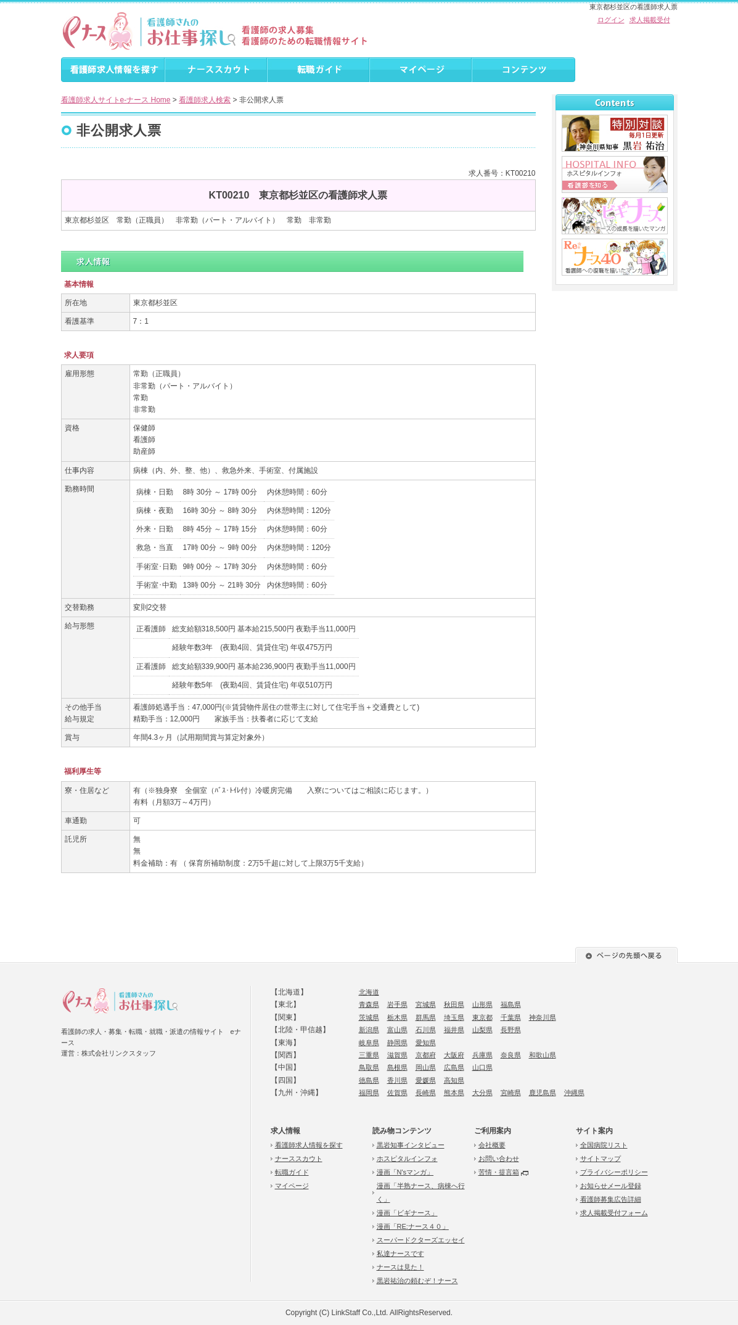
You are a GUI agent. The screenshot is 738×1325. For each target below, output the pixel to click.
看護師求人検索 (205, 100)
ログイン (611, 19)
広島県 (454, 1067)
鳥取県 (369, 1067)
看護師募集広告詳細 (610, 1199)
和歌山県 (542, 1055)
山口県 (482, 1067)
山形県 (482, 1004)
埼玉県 (454, 1017)
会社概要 (492, 1145)
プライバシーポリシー (614, 1172)
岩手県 (397, 1004)
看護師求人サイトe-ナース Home (116, 100)
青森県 (369, 1004)
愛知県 (426, 1042)
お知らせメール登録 (610, 1185)
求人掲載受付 (649, 19)
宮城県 (426, 1004)
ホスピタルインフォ (407, 1158)
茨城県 (369, 1017)
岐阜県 (369, 1042)
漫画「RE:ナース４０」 (413, 1226)
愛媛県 (426, 1080)
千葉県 (511, 1017)
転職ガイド (292, 1172)
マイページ (292, 1185)
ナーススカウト (298, 1158)
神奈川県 (542, 1017)
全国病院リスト (604, 1145)
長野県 (511, 1029)
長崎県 (426, 1092)
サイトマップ (600, 1158)
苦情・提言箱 (498, 1172)
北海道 (369, 992)
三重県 (369, 1055)
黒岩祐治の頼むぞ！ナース (417, 1280)
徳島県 (369, 1080)
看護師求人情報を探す (309, 1145)
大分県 (482, 1092)
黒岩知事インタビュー (411, 1145)
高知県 (454, 1080)
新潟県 (369, 1029)
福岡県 (369, 1092)
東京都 (482, 1017)
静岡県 (397, 1042)
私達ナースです (400, 1253)
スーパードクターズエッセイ (421, 1240)
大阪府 (454, 1055)
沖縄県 (574, 1092)
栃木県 (397, 1017)
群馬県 (426, 1017)
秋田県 (454, 1004)
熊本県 (454, 1092)
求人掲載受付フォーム (614, 1212)
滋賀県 (397, 1055)
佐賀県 (397, 1092)
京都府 (426, 1055)
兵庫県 (482, 1055)
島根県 (397, 1067)
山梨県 (482, 1029)
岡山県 (426, 1067)
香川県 (397, 1080)
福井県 (454, 1029)
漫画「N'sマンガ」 (405, 1172)
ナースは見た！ (400, 1267)
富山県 (397, 1029)
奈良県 (511, 1055)
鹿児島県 (542, 1092)
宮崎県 (511, 1092)
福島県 (511, 1004)
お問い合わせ (498, 1158)
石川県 (426, 1029)
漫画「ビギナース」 (407, 1212)
